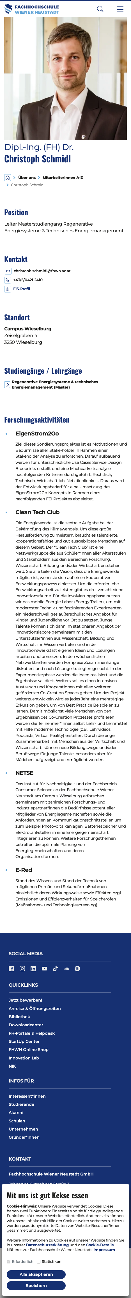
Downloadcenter (26, 1025)
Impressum (104, 1249)
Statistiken (51, 1261)
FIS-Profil (21, 289)
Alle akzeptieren (36, 1274)
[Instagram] (23, 970)
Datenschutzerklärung (47, 1245)
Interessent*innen (27, 1096)
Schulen (17, 1121)
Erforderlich (22, 1261)
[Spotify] (77, 970)
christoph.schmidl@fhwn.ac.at (42, 271)
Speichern (36, 1285)
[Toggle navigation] (120, 8)
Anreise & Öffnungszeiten (35, 1008)
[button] (100, 8)
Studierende (21, 1104)
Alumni (16, 1112)
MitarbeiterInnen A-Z (61, 178)
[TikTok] (56, 970)
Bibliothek (19, 1017)
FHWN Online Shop (29, 1049)
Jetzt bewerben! (25, 1000)
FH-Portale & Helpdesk (32, 1033)
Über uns (27, 178)
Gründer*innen (24, 1137)
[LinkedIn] (34, 970)
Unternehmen (23, 1129)
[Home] (7, 177)
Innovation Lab (24, 1058)
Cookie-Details (100, 1245)
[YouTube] (45, 970)
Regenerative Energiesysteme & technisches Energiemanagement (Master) (55, 384)
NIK (12, 1066)
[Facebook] (12, 970)
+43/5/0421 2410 (28, 280)
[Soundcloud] (67, 970)
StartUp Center (24, 1041)
